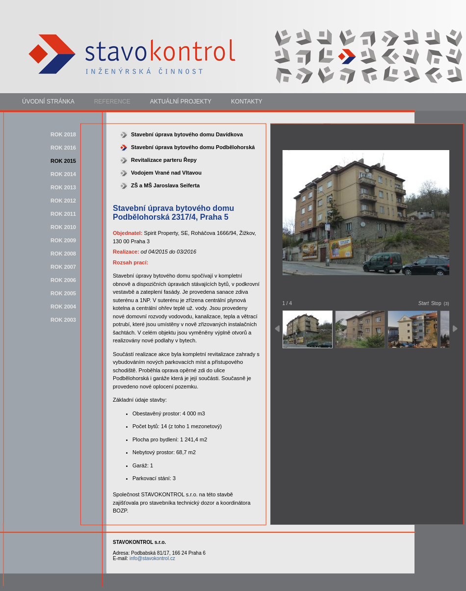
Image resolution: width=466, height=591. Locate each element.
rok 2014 (63, 174)
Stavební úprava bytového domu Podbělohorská (193, 147)
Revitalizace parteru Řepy (164, 160)
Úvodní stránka (48, 101)
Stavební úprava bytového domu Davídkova (187, 134)
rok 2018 (63, 134)
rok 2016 (63, 148)
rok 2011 (63, 214)
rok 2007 (63, 267)
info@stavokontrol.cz (152, 558)
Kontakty (246, 101)
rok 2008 (63, 254)
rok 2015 (63, 161)
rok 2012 (63, 201)
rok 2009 (63, 240)
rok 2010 (63, 227)
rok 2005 (63, 293)
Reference (112, 101)
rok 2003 (63, 320)
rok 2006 (63, 280)
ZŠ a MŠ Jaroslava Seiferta (165, 185)
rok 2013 (63, 187)
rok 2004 (63, 306)
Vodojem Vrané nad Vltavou (166, 173)
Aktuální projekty (180, 101)
